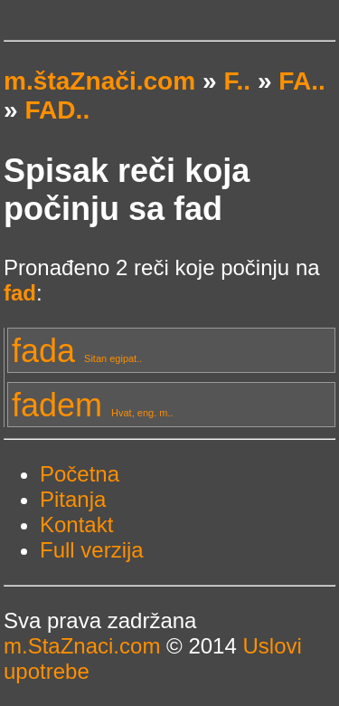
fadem (93, 405)
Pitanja (73, 499)
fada (77, 350)
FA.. (301, 81)
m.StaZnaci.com (82, 646)
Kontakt (76, 524)
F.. (236, 81)
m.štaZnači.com (99, 81)
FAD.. (56, 110)
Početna (79, 474)
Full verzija (92, 550)
